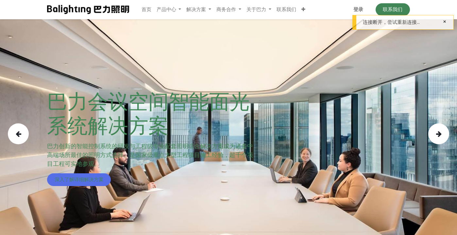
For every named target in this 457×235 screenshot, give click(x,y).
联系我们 (392, 9)
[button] (303, 9)
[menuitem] (146, 9)
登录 (358, 9)
